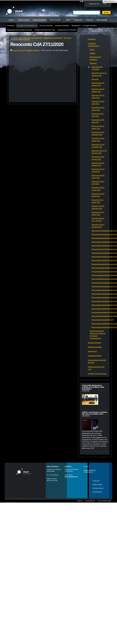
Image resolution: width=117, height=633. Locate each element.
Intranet (90, 20)
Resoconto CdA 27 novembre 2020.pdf (25, 50)
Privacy (86, 466)
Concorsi (96, 481)
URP (68, 20)
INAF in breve (23, 20)
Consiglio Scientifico (90, 25)
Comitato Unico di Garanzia (67, 30)
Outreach (78, 20)
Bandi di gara (97, 484)
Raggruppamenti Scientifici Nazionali (19, 30)
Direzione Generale (46, 25)
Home (11, 20)
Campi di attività (39, 20)
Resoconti (67, 38)
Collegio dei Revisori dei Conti (45, 30)
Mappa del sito (94, 4)
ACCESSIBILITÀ (97, 492)
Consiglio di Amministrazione (27, 25)
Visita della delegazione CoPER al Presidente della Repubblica (93, 387)
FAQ (104, 4)
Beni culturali (102, 20)
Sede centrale (55, 20)
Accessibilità (90, 501)
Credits (80, 501)
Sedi (25, 38)
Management (76, 25)
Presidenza (11, 25)
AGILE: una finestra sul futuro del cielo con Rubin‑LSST (94, 413)
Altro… (104, 457)
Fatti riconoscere (109, 2)
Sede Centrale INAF (35, 38)
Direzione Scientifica (62, 25)
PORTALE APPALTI (98, 488)
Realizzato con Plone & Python (11, 502)
